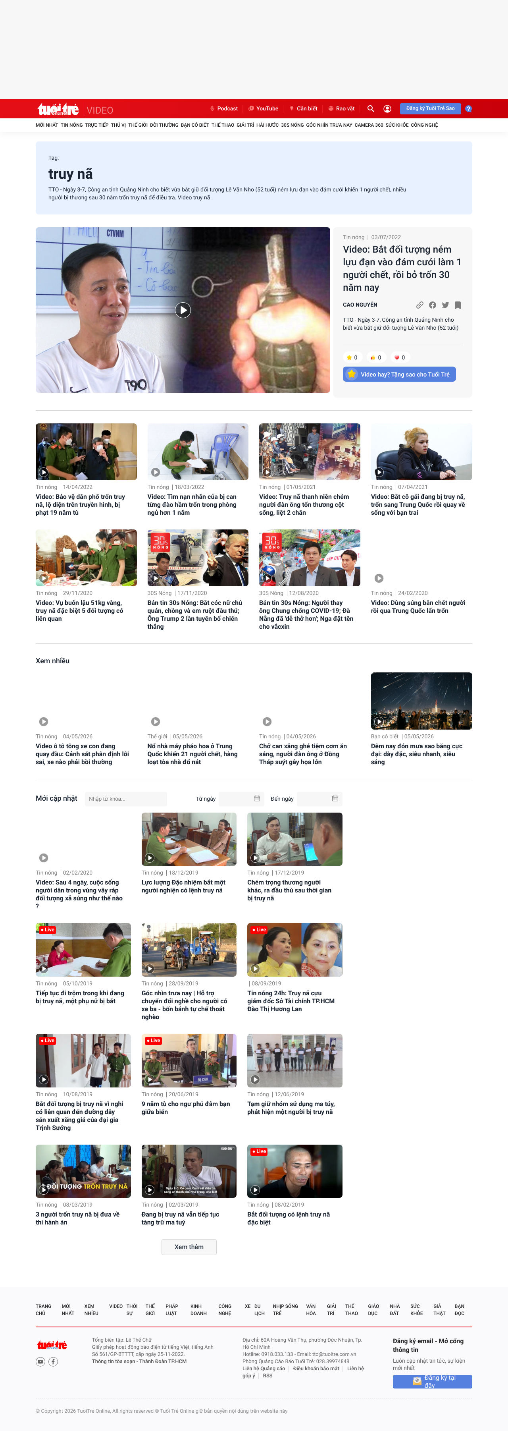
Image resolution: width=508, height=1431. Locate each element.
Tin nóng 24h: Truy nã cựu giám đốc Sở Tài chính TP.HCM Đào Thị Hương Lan (291, 1001)
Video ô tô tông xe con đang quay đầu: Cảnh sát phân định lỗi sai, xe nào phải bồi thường (82, 754)
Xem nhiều (52, 661)
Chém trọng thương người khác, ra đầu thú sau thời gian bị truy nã (289, 890)
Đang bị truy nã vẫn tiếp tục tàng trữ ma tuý (180, 1218)
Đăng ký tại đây (440, 1382)
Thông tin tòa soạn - (115, 1362)
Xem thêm (189, 1247)
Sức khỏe (397, 125)
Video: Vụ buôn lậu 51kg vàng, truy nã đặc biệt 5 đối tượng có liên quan (79, 610)
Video (116, 1306)
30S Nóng (292, 125)
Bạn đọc (459, 1310)
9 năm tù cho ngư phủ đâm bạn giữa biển (186, 1108)
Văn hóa (311, 1310)
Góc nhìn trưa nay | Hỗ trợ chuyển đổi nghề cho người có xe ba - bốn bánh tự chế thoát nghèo (184, 1005)
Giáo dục (373, 1310)
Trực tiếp (97, 125)
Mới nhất (47, 125)
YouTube (263, 109)
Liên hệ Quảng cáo (263, 1369)
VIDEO (100, 110)
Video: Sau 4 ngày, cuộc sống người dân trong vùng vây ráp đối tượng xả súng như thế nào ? (79, 894)
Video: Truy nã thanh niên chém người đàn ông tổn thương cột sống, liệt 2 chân (304, 504)
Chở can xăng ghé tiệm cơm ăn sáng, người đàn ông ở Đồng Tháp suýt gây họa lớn (303, 754)
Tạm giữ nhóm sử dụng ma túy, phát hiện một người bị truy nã (291, 1108)
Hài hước (267, 125)
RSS (268, 1376)
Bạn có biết (195, 125)
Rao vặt (341, 109)
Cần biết (303, 109)
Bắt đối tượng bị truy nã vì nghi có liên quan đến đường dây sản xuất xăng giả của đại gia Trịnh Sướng (79, 1116)
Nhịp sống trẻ (285, 1310)
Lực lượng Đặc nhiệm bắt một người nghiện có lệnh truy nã (183, 886)
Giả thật (439, 1310)
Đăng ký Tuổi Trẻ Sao (430, 109)
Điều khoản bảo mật (316, 1369)
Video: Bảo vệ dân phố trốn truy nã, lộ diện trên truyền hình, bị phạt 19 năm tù (80, 504)
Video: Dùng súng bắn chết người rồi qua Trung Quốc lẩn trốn (418, 606)
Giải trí (245, 125)
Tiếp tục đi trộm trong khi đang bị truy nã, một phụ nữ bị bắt (80, 997)
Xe (247, 1306)
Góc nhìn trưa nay (329, 125)
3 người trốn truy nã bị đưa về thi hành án (78, 1218)
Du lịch (259, 1310)
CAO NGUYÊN (360, 305)
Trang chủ (43, 1310)
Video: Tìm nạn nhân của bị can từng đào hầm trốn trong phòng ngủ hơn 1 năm (192, 504)
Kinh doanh (198, 1310)
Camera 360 (369, 125)
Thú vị (118, 125)
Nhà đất (395, 1310)
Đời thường (164, 125)
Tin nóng (72, 125)
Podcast (223, 109)
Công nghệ (424, 125)
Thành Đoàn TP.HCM (163, 1362)
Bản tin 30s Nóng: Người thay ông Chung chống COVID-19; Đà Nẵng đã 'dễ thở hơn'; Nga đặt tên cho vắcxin (306, 614)
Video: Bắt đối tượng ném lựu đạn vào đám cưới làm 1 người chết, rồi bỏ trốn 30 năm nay (402, 268)
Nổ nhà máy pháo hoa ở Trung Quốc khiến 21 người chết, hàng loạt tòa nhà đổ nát (193, 754)
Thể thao (223, 125)
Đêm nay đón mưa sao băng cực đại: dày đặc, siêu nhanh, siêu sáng (417, 754)
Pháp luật (171, 1310)
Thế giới (138, 125)
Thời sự (132, 1310)
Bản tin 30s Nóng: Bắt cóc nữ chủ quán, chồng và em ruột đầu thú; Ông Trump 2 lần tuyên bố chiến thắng (195, 614)
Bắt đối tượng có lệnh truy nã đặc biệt (288, 1218)
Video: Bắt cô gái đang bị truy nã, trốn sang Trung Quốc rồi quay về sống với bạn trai (418, 504)
